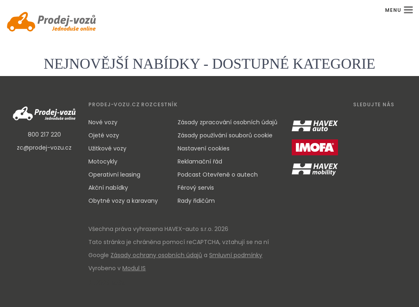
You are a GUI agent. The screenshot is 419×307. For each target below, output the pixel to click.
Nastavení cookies (204, 148)
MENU (399, 10)
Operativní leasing (114, 174)
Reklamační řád (200, 161)
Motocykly (102, 161)
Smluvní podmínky (235, 255)
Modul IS (134, 268)
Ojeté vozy (103, 135)
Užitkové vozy (107, 148)
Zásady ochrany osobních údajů (156, 255)
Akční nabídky (108, 188)
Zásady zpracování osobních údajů (227, 122)
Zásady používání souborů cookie (225, 135)
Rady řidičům (196, 201)
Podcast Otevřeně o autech (218, 174)
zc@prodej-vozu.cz (44, 147)
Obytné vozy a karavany (123, 201)
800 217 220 (44, 134)
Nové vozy (102, 122)
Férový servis (196, 188)
